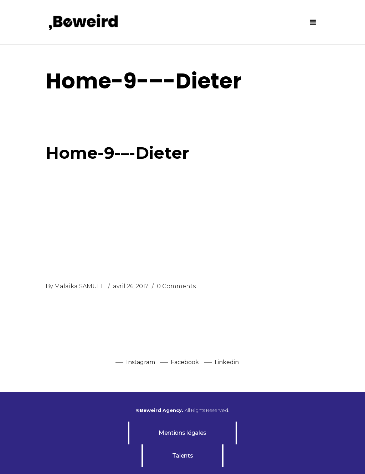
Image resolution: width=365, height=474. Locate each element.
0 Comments (176, 286)
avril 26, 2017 (130, 286)
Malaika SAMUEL (79, 286)
